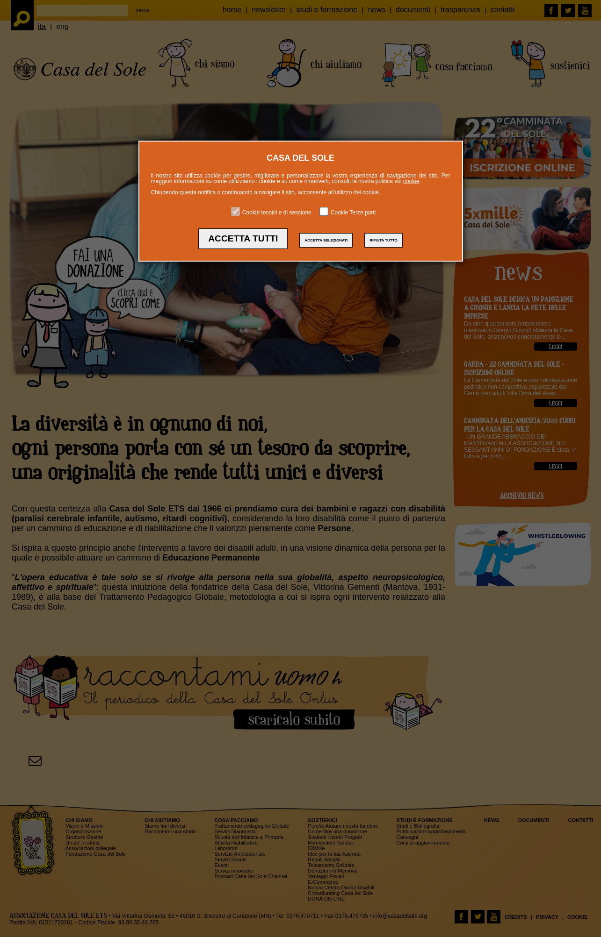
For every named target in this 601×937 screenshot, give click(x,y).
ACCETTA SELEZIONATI (326, 240)
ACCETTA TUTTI (243, 238)
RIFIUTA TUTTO (383, 240)
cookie (411, 181)
